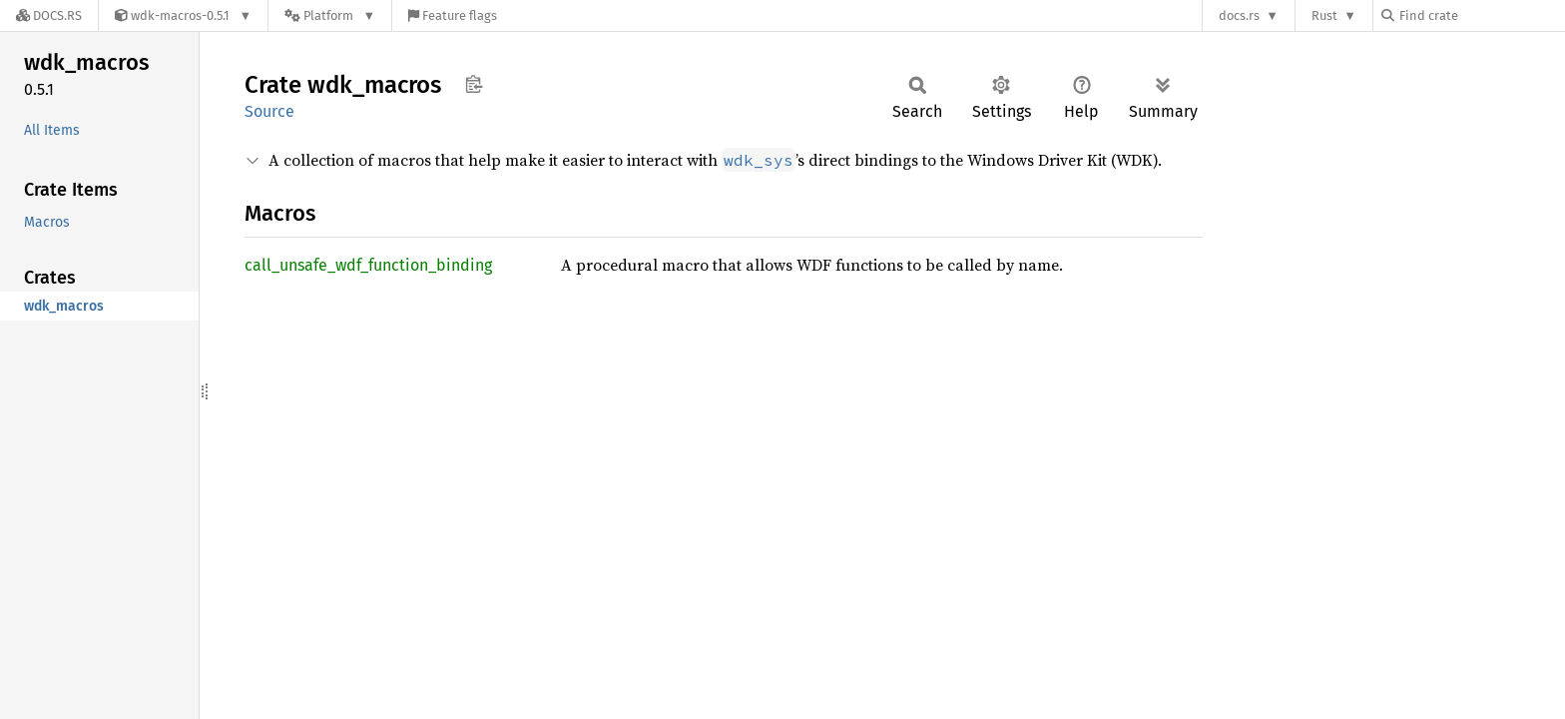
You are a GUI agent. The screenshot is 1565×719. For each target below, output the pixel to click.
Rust (1324, 15)
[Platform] (329, 15)
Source (269, 111)
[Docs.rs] (49, 15)
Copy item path (473, 84)
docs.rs (1239, 15)
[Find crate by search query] (1481, 15)
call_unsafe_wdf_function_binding (368, 265)
